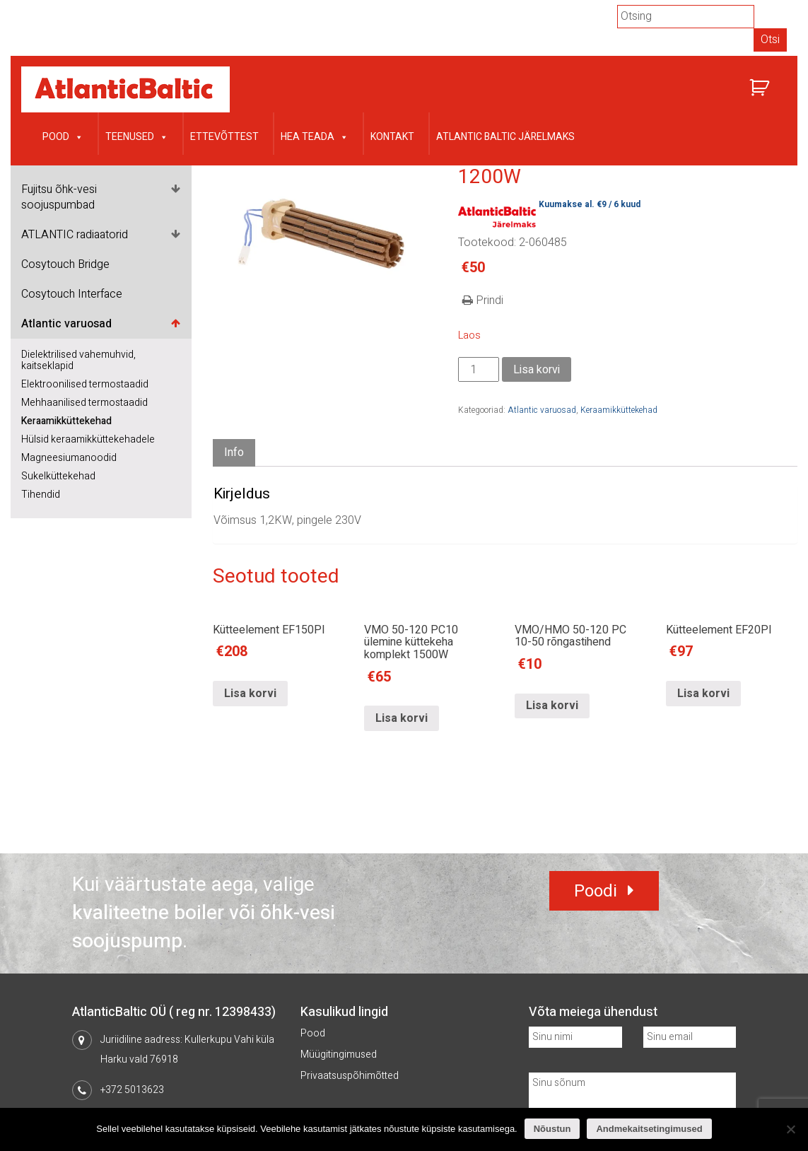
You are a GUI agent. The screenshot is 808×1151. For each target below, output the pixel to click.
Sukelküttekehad (58, 476)
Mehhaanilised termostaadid (84, 402)
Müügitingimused (338, 1054)
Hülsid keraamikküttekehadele (88, 439)
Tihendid (40, 494)
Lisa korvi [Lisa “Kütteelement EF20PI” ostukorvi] (703, 693)
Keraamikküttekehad (66, 421)
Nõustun (552, 1128)
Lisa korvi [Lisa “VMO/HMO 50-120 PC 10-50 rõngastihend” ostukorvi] (552, 705)
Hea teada (315, 135)
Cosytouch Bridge (65, 264)
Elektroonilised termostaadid (84, 384)
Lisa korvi (536, 369)
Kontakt (392, 136)
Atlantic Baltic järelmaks (505, 136)
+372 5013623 (132, 1089)
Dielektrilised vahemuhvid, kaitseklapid (78, 360)
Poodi (595, 891)
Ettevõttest (224, 136)
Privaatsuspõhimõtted (349, 1075)
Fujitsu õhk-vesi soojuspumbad (59, 197)
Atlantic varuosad (66, 323)
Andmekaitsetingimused (649, 1128)
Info (234, 452)
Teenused (136, 135)
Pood (62, 135)
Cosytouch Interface (71, 294)
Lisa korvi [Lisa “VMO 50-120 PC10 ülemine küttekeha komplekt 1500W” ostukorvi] (401, 718)
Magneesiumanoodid (69, 457)
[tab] (234, 453)
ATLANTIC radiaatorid (74, 234)
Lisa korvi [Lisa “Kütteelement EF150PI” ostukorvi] (250, 693)
